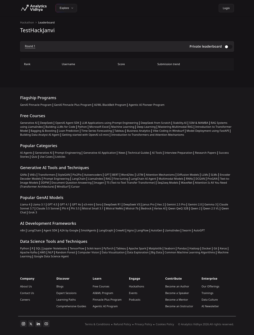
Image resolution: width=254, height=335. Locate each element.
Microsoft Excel (99, 127)
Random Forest (65, 252)
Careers (25, 299)
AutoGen (156, 230)
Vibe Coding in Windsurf (168, 131)
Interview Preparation (179, 153)
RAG (108, 178)
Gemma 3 (210, 204)
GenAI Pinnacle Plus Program (73, 105)
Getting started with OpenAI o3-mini (85, 135)
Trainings (207, 293)
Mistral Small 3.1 (92, 208)
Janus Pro (149, 204)
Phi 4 (65, 208)
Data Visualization (113, 252)
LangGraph (106, 230)
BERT (115, 175)
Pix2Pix (77, 175)
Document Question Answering (71, 182)
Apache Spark (137, 248)
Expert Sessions (66, 293)
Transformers (47, 175)
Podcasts (135, 299)
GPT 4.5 (52, 204)
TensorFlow (77, 248)
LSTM (140, 175)
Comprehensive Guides (71, 306)
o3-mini (88, 204)
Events (133, 293)
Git (215, 248)
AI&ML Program (103, 293)
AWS (43, 252)
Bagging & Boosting (43, 131)
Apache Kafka (29, 252)
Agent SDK (50, 230)
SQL (38, 248)
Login (226, 8)
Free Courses (101, 286)
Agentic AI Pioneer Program (146, 105)
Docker (206, 248)
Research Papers (205, 153)
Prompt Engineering (68, 153)
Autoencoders (93, 175)
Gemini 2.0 (195, 204)
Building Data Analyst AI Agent (40, 135)
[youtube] (46, 323)
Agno (130, 230)
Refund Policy (122, 324)
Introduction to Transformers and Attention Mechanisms (147, 135)
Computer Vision (88, 252)
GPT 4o (76, 204)
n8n (22, 230)
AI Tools (157, 153)
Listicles (60, 156)
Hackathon (27, 22)
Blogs (60, 286)
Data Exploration (138, 252)
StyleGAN (64, 175)
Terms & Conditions (97, 324)
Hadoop (194, 248)
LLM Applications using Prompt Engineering (110, 123)
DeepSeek (46, 123)
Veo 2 (160, 204)
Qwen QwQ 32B (178, 208)
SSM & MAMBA (198, 123)
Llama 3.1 (39, 204)
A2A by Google (69, 230)
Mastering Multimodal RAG (175, 127)
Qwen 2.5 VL (211, 208)
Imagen (99, 182)
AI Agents (26, 153)
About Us (26, 286)
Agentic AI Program (105, 306)
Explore (66, 8)
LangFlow (142, 230)
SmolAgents (88, 230)
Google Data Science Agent (51, 256)
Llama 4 (25, 204)
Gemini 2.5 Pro (176, 204)
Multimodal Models (171, 178)
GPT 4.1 (64, 204)
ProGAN (212, 178)
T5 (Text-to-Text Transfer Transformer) (131, 182)
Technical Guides (139, 153)
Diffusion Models (188, 175)
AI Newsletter (210, 306)
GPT (107, 175)
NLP (50, 252)
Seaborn (169, 248)
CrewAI (120, 230)
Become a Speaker (177, 293)
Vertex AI (160, 208)
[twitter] (31, 323)
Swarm (186, 230)
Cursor (75, 186)
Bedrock (146, 208)
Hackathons (136, 286)
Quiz (34, 156)
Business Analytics (138, 131)
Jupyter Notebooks (55, 248)
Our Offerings (210, 286)
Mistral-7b (132, 208)
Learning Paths (66, 299)
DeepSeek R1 (112, 204)
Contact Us (27, 293)
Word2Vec (127, 175)
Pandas (182, 248)
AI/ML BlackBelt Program (110, 105)
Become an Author (177, 286)
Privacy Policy (143, 324)
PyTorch (109, 248)
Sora (99, 204)
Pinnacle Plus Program (107, 299)
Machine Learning (122, 127)
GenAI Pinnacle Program (36, 105)
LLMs (205, 175)
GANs (23, 175)
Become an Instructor (179, 306)
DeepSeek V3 (131, 204)
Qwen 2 (196, 208)
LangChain (79, 178)
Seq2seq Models (168, 182)
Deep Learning (146, 127)
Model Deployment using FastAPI (208, 131)
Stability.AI (180, 123)
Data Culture (210, 299)
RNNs (189, 178)
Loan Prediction (69, 131)
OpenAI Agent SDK (67, 123)
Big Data (156, 252)
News (121, 153)
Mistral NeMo (114, 208)
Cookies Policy (165, 324)
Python (82, 127)
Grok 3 (33, 212)
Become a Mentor (176, 299)
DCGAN (200, 178)
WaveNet (186, 182)
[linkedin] (38, 323)
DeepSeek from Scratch (156, 123)
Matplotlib (155, 248)
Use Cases (46, 156)
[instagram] (23, 323)
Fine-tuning (120, 178)
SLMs (214, 175)
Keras (223, 248)
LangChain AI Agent (143, 178)
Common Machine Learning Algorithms (190, 252)
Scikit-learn (94, 248)
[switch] (228, 47)
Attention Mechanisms (160, 175)
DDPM (45, 182)
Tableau (119, 131)
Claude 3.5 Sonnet (48, 208)
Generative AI (29, 123)
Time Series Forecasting (96, 131)
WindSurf (63, 186)
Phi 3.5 (75, 208)
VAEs (33, 175)
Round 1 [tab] (30, 46)
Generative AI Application (99, 153)
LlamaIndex (95, 178)
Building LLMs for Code (60, 127)
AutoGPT (199, 230)
